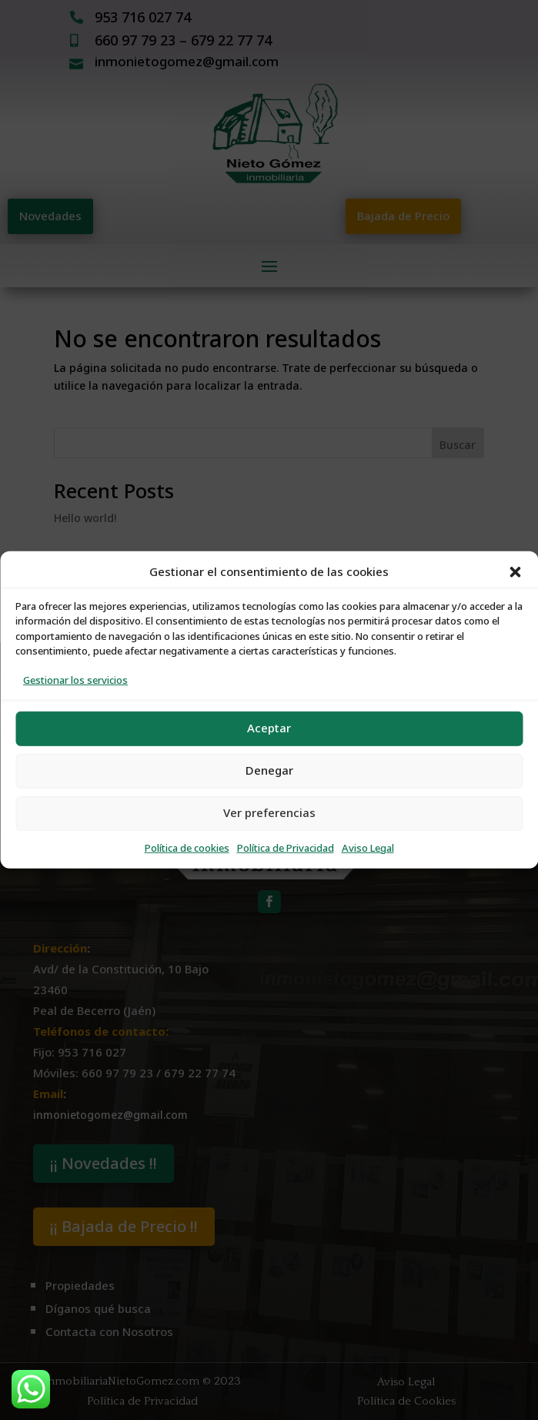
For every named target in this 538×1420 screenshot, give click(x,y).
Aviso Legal (368, 847)
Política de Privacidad (285, 847)
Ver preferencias (269, 812)
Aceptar (269, 728)
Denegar (269, 770)
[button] (515, 572)
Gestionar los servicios (75, 680)
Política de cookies (187, 847)
